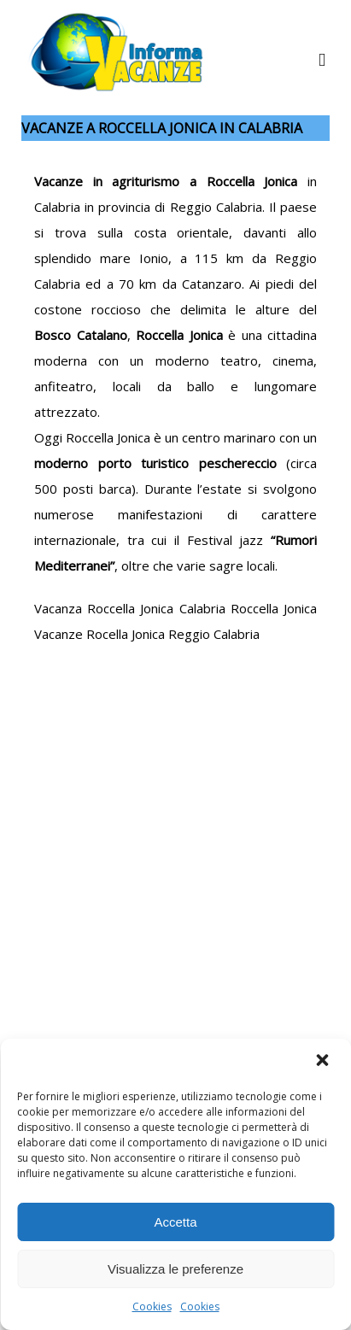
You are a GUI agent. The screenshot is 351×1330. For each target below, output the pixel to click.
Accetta (175, 1222)
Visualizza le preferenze (175, 1269)
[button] (323, 1062)
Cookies (152, 1306)
